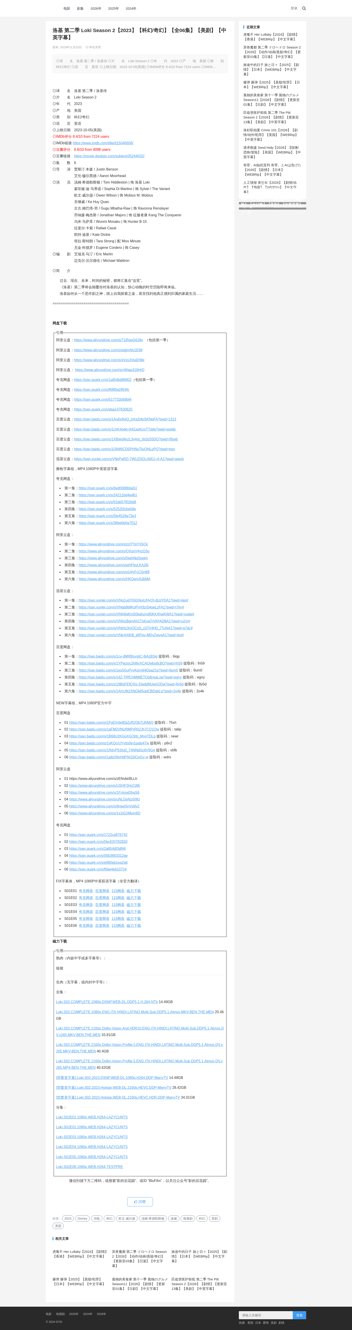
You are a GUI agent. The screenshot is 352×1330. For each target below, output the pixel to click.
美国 (58, 1226)
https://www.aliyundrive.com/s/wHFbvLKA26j (114, 565)
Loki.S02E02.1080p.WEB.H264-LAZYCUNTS (92, 1127)
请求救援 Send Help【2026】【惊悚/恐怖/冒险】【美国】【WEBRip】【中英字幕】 (272, 152)
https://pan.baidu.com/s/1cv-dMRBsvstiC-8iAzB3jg (118, 656)
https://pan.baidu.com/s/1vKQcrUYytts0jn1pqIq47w (109, 743)
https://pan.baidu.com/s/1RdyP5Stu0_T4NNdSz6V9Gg (112, 750)
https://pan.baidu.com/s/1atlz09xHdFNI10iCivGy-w (108, 757)
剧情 (281, 1322)
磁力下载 (134, 891)
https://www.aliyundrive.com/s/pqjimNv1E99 (108, 350)
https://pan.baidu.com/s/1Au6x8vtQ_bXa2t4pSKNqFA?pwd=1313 (125, 419)
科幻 (202, 1218)
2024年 (131, 8)
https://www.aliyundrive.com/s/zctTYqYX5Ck (113, 544)
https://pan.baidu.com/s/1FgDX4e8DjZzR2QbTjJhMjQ (111, 722)
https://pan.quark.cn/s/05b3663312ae (98, 856)
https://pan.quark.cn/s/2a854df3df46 (97, 849)
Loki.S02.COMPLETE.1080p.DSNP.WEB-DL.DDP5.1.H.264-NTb (107, 1002)
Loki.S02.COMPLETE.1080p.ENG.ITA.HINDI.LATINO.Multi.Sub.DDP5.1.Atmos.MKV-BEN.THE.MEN (135, 1012)
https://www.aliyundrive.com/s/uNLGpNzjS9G (104, 799)
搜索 (299, 1315)
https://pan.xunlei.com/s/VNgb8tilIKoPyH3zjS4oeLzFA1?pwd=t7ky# (131, 607)
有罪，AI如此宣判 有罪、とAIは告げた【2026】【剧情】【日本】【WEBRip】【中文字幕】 (272, 169)
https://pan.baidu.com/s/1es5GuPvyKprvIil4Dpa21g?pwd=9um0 (128, 670)
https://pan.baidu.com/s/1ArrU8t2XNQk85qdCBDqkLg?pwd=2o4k (130, 691)
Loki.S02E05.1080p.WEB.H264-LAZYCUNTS (92, 1157)
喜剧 (274, 1322)
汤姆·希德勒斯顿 (152, 1218)
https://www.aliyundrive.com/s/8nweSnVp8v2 (104, 806)
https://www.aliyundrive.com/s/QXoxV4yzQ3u (114, 551)
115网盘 (118, 891)
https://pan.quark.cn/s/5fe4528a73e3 (107, 516)
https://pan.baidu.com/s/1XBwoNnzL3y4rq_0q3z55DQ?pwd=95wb (126, 439)
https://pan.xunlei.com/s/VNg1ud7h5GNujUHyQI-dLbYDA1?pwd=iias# (133, 600)
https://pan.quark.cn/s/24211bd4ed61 (108, 495)
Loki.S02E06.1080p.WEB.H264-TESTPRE (89, 1167)
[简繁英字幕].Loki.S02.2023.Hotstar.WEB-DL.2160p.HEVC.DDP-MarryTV (113, 1087)
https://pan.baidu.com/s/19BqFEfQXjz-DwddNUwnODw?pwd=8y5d (131, 684)
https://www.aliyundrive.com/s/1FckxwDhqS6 (104, 792)
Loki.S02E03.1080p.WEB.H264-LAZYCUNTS (92, 1137)
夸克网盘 (86, 891)
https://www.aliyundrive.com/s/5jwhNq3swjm (113, 558)
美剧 (214, 1218)
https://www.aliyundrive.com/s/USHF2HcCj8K (104, 786)
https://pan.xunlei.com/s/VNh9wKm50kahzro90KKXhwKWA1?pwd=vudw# (136, 614)
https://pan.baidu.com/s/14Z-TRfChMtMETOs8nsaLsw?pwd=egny (130, 677)
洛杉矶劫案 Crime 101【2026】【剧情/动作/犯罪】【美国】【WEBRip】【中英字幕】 (270, 134)
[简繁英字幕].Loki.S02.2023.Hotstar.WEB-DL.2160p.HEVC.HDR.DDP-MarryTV (118, 1097)
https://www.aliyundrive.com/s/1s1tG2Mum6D (105, 813)
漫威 (174, 1218)
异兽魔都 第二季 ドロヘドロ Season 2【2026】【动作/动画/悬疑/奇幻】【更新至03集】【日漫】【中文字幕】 (272, 52)
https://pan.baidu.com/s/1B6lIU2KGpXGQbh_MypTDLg (112, 736)
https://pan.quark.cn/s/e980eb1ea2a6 (98, 862)
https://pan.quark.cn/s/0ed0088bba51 (108, 488)
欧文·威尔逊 (127, 1218)
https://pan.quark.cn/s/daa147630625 (103, 409)
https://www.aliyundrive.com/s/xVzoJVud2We (109, 360)
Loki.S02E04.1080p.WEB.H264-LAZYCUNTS (92, 1147)
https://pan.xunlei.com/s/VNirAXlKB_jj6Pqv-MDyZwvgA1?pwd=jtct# (131, 635)
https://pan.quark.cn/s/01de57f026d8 (107, 502)
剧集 (80, 8)
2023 (67, 1218)
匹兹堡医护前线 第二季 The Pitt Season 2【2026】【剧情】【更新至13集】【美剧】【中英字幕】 (199, 1284)
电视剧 (188, 1218)
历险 (97, 1218)
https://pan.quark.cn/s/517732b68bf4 (103, 399)
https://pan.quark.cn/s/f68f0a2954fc (101, 390)
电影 (67, 8)
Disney (82, 1218)
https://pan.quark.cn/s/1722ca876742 (98, 835)
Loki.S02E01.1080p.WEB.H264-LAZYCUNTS (92, 1117)
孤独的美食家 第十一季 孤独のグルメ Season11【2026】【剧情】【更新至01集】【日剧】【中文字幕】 (140, 1284)
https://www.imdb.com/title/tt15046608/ (103, 143)
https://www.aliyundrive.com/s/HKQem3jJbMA (114, 579)
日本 (258, 1322)
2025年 (113, 8)
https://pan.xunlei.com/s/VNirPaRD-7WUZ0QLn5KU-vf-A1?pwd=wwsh (129, 459)
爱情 (266, 1322)
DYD (51, 8)
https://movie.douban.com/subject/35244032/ (109, 156)
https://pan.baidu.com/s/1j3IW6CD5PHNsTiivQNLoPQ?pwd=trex (124, 449)
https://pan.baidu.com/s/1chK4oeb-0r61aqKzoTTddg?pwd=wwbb (125, 429)
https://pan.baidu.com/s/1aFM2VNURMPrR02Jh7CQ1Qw (114, 729)
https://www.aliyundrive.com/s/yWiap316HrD (109, 370)
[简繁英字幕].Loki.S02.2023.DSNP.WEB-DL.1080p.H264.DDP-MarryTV (112, 1078)
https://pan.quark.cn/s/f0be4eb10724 (98, 869)
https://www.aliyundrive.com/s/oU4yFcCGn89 (114, 572)
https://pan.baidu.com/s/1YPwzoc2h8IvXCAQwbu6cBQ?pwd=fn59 (131, 663)
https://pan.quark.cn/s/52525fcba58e (107, 509)
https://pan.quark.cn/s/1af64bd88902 (103, 380)
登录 (294, 8)
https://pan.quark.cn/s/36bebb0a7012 (108, 523)
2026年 (95, 8)
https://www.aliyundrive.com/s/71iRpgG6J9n (108, 340)
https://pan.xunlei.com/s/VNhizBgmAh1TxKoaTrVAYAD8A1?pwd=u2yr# (134, 621)
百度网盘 (102, 891)
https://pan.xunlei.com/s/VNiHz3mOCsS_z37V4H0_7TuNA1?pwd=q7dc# (136, 628)
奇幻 (109, 1218)
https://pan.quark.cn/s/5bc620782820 (98, 842)
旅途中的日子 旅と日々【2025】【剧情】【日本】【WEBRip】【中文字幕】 (199, 1256)
